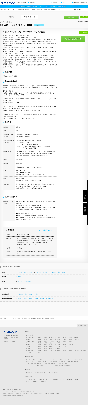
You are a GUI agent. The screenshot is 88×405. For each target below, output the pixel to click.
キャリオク (41, 379)
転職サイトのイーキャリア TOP (7, 9)
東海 (29, 343)
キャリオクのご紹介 (54, 372)
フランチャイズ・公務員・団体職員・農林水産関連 (58, 365)
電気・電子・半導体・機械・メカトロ (69, 361)
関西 (29, 344)
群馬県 (51, 339)
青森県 (45, 337)
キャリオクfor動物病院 (52, 379)
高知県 (58, 348)
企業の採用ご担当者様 (49, 393)
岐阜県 (39, 343)
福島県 (76, 337)
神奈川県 (77, 339)
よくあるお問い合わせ (40, 372)
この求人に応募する (71, 17)
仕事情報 (11, 17)
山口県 (64, 346)
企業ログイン (58, 393)
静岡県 (45, 343)
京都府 (45, 344)
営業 (29, 359)
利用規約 (17, 393)
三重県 (58, 343)
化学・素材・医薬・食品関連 (34, 363)
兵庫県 (58, 344)
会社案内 (4, 393)
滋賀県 (39, 344)
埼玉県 (58, 339)
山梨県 (64, 341)
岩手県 (51, 337)
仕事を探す (33, 2)
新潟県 (39, 341)
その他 (29, 352)
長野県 (70, 341)
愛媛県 (51, 348)
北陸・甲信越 (31, 341)
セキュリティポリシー (38, 393)
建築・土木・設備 (63, 363)
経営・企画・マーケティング (34, 361)
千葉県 (64, 339)
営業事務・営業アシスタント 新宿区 (28, 294)
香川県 (45, 348)
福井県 (58, 341)
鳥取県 (39, 346)
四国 (29, 348)
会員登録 (55, 2)
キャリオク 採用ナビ (32, 381)
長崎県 (51, 350)
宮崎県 (70, 350)
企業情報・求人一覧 (29, 17)
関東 (29, 339)
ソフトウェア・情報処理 (24, 281)
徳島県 (39, 348)
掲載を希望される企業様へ (81, 2)
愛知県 (51, 343)
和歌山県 (71, 344)
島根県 (45, 346)
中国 (29, 346)
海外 (39, 352)
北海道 (39, 337)
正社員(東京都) (25, 318)
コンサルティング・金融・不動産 (35, 365)
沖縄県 (84, 350)
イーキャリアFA (31, 379)
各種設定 (30, 372)
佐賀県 (45, 350)
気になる (85, 16)
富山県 (45, 341)
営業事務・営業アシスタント (49, 9)
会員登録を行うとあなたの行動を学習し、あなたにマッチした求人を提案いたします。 (44, 6)
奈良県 (64, 344)
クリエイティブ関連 (78, 359)
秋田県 (64, 337)
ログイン (65, 2)
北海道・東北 (31, 337)
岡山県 (51, 346)
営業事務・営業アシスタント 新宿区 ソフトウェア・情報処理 (35, 298)
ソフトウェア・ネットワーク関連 (54, 359)
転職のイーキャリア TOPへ (10, 341)
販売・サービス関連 (38, 359)
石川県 (51, 341)
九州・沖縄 (30, 350)
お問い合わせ (11, 393)
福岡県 (39, 350)
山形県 (70, 337)
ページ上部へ (83, 325)
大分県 (64, 350)
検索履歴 (85, 210)
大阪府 (51, 344)
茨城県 (39, 339)
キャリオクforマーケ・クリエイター (70, 379)
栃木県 (45, 339)
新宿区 (19, 276)
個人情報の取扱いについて (27, 393)
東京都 (70, 339)
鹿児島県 (77, 350)
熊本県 (58, 350)
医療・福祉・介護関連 (50, 363)
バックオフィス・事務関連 (23, 9)
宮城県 (58, 337)
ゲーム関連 (67, 359)
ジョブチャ (43, 381)
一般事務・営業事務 (36, 9)
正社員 (18, 318)
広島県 (58, 346)
